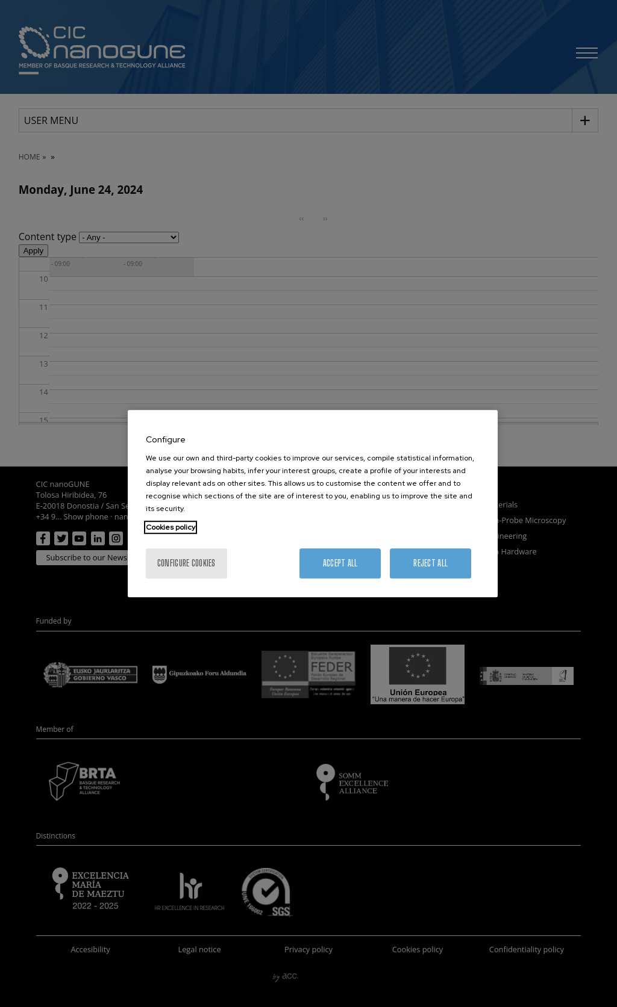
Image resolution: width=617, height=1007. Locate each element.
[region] (313, 504)
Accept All (340, 563)
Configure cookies (186, 563)
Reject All (430, 563)
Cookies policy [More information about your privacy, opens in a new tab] (170, 527)
